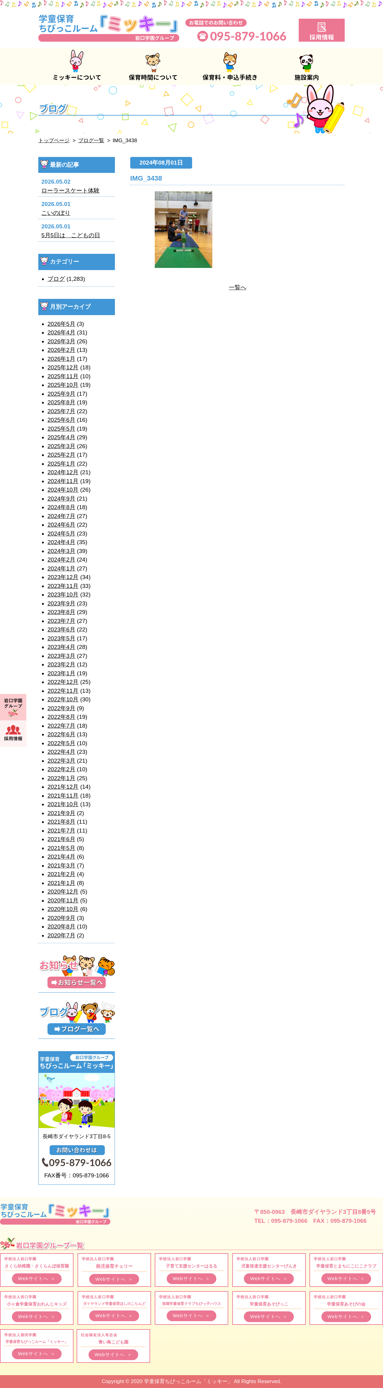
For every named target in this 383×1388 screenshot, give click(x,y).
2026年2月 (61, 350)
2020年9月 (61, 918)
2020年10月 (62, 909)
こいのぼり (55, 213)
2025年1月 (61, 463)
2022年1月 (61, 778)
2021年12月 (62, 787)
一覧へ (237, 287)
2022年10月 (62, 699)
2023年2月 (61, 664)
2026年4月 (61, 332)
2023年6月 (61, 629)
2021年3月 (61, 865)
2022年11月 (62, 691)
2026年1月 (61, 359)
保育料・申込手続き (230, 66)
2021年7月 (61, 830)
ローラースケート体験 (70, 190)
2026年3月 (61, 341)
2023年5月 (61, 638)
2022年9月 (61, 708)
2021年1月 (61, 883)
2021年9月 (61, 813)
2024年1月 (61, 568)
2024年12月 (62, 472)
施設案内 (306, 66)
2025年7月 (61, 411)
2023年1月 (61, 673)
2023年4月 (61, 647)
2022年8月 (61, 717)
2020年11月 (62, 900)
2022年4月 (61, 752)
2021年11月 (62, 795)
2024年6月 (61, 524)
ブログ (56, 279)
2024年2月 (61, 559)
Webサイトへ (37, 1278)
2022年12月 (62, 682)
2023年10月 (62, 594)
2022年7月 (61, 726)
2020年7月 (61, 935)
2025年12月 (62, 367)
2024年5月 (61, 533)
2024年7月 (61, 516)
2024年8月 (61, 507)
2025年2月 (61, 455)
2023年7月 (61, 621)
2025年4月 (61, 437)
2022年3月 (61, 760)
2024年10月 (62, 489)
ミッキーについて (76, 66)
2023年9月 (61, 603)
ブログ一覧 (91, 140)
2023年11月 (62, 586)
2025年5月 (61, 428)
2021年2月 (61, 874)
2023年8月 (61, 612)
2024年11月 (62, 481)
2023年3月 (61, 656)
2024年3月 (61, 551)
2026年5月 (61, 324)
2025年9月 (61, 394)
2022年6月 (61, 734)
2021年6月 (61, 839)
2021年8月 (61, 821)
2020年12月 (62, 891)
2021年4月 (61, 856)
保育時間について (153, 66)
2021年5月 (61, 848)
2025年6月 (61, 420)
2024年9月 (61, 498)
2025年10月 (62, 385)
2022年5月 (61, 743)
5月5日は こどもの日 (70, 235)
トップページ (54, 140)
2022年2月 (61, 769)
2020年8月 (61, 926)
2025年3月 (61, 446)
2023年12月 (62, 577)
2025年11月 (62, 376)
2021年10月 (62, 804)
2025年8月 (61, 402)
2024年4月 (61, 542)
